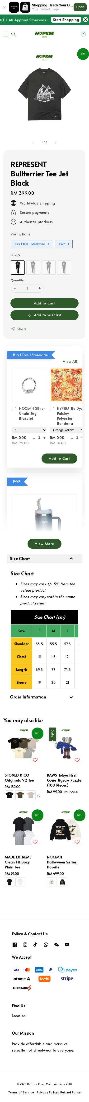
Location (19, 1015)
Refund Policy (70, 1092)
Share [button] (19, 329)
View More (44, 543)
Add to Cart (44, 302)
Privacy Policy (47, 1092)
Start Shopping (69, 19)
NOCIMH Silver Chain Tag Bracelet (28, 413)
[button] (6, 34)
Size (15, 255)
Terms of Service (21, 1092)
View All (70, 361)
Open (80, 7)
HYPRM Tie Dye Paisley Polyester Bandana (66, 416)
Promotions (21, 233)
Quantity (17, 280)
